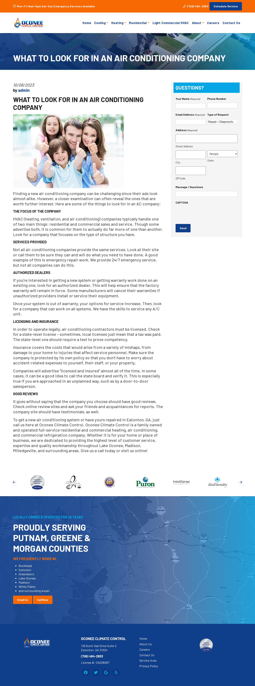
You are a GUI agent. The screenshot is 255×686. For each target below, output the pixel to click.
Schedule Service (226, 6)
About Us (145, 644)
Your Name (188, 99)
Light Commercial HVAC (171, 23)
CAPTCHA (182, 202)
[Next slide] (241, 482)
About (197, 23)
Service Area (147, 660)
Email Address (190, 115)
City (178, 162)
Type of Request (218, 114)
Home (87, 23)
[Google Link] (106, 672)
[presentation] (202, 213)
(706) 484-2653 (195, 6)
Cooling (100, 23)
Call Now (42, 599)
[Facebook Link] (85, 672)
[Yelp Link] (116, 672)
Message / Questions (189, 187)
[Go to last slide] (14, 482)
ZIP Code (180, 178)
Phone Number (216, 98)
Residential (138, 23)
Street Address (184, 146)
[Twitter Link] (95, 672)
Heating (117, 23)
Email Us (22, 599)
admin (24, 90)
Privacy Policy (148, 666)
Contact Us (231, 23)
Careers (213, 23)
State (210, 160)
